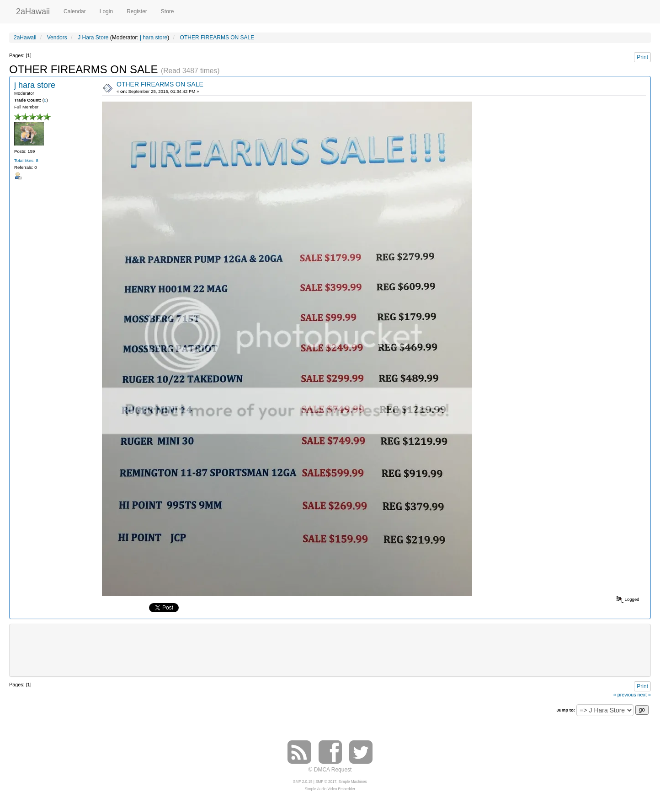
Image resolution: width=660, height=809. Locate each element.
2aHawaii (33, 10)
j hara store (153, 37)
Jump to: (565, 709)
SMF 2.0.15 (302, 782)
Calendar (75, 11)
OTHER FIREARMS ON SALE (160, 84)
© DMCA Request (330, 769)
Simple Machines (353, 782)
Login (106, 11)
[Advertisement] (330, 649)
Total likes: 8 (26, 160)
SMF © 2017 (325, 782)
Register (137, 11)
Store (167, 11)
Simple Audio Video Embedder (330, 789)
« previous (624, 694)
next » (644, 694)
